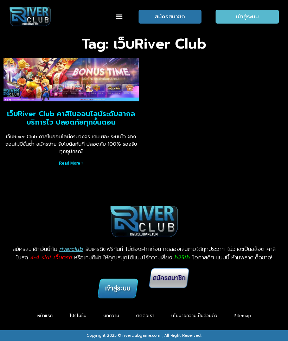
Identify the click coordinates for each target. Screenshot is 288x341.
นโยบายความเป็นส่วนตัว (194, 315)
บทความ (111, 315)
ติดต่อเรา (145, 315)
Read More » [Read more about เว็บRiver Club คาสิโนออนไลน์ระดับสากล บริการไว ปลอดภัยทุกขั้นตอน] (71, 163)
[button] (119, 16)
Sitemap (242, 315)
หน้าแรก (45, 315)
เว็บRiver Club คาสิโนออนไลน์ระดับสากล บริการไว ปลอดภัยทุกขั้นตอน (71, 117)
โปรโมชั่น (78, 315)
